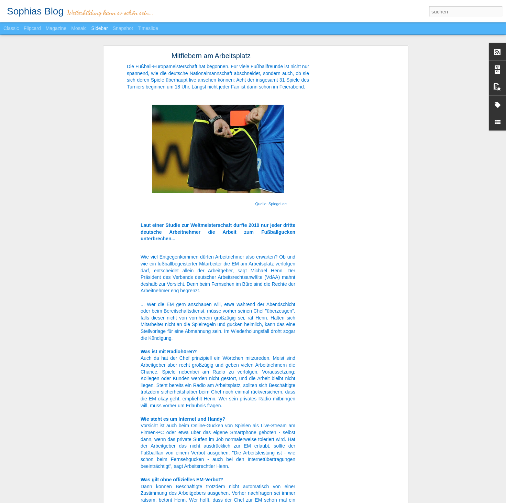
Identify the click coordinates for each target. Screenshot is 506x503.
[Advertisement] (346, 141)
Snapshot (123, 28)
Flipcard (32, 28)
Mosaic (78, 28)
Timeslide (148, 28)
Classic (11, 28)
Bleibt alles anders (34, 491)
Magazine (56, 28)
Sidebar (99, 28)
